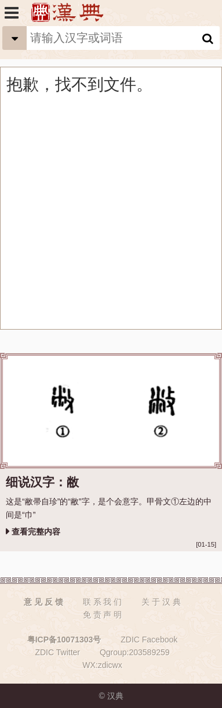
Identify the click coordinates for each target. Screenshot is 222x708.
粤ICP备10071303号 (64, 639)
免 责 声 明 (102, 614)
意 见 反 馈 (43, 601)
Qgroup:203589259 (135, 652)
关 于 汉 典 (161, 601)
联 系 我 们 (102, 601)
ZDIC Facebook (149, 639)
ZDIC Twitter (57, 652)
